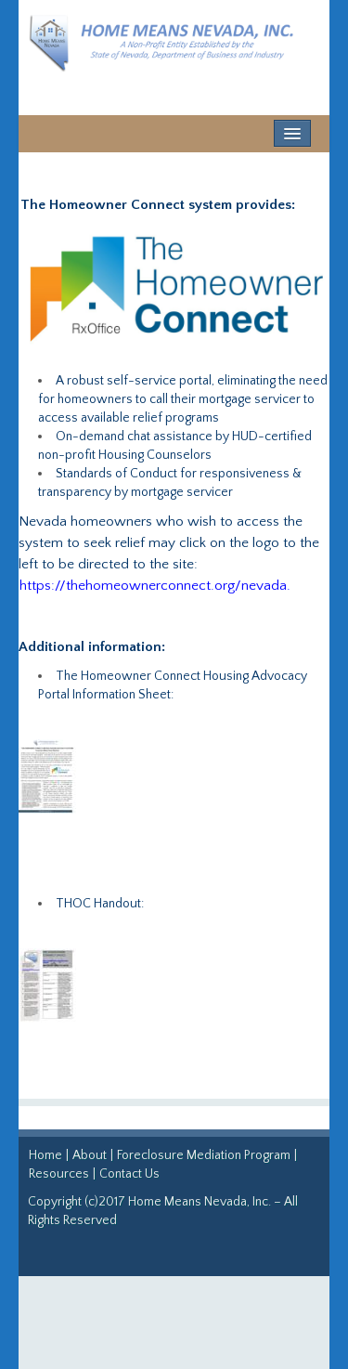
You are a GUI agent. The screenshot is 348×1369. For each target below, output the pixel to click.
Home (45, 1155)
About (89, 1155)
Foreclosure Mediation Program (205, 1155)
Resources (59, 1174)
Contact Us (129, 1174)
